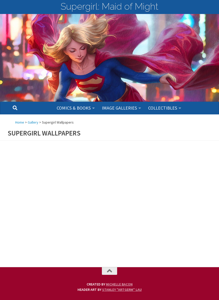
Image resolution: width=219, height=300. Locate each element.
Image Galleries (119, 108)
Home (19, 122)
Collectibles (162, 108)
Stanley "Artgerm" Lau (122, 289)
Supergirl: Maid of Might (109, 6)
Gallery (33, 122)
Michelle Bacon (119, 284)
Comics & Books (74, 108)
